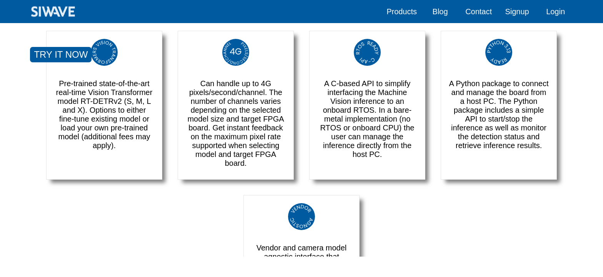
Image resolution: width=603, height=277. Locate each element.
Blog (440, 11)
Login (555, 11)
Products (401, 11)
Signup (517, 11)
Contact (478, 11)
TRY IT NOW (61, 54)
